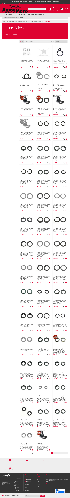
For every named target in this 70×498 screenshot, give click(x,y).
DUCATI (38, 473)
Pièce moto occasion (28, 476)
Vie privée (17, 483)
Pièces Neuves (21, 15)
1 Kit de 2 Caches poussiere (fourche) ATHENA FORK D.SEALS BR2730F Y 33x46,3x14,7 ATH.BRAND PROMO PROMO (43, 111)
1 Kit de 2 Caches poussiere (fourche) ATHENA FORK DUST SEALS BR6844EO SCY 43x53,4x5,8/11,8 (59, 206)
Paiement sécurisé (16, 475)
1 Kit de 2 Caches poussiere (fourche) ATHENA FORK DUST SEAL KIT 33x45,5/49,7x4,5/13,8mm (43, 134)
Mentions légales (16, 481)
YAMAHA (38, 476)
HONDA (38, 478)
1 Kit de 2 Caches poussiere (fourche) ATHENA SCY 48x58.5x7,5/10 (43, 325)
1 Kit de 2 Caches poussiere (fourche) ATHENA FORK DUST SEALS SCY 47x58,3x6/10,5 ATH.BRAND (43, 254)
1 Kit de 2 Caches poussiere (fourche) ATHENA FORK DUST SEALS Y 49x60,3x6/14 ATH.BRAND (59, 278)
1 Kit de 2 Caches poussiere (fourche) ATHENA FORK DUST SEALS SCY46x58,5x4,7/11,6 (59, 254)
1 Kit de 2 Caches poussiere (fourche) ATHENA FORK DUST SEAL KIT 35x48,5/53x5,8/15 (26, 158)
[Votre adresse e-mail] (32, 489)
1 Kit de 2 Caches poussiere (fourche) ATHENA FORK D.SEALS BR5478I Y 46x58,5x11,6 (59, 110)
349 (61, 453)
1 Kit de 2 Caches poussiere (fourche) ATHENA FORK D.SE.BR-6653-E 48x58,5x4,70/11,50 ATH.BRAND (59, 87)
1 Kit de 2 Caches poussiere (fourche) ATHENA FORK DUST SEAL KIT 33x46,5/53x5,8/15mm (59, 134)
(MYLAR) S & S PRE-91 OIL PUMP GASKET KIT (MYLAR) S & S (43, 62)
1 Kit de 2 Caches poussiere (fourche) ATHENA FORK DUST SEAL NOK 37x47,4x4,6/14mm (26, 182)
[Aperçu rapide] (30, 67)
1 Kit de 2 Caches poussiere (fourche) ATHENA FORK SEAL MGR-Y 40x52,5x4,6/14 (59, 302)
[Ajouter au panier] (32, 67)
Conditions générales (16, 478)
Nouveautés (28, 474)
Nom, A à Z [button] (58, 42)
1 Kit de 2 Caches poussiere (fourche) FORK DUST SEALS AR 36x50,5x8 (26, 349)
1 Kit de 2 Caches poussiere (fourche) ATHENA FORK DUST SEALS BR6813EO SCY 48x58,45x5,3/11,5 (26, 206)
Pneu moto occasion (28, 482)
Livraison (17, 473)
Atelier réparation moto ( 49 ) (36, 15)
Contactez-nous (18, 471)
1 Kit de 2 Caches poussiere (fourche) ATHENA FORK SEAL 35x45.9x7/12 (26, 301)
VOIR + (38, 479)
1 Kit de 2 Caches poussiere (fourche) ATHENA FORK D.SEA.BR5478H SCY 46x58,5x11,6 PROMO (26, 110)
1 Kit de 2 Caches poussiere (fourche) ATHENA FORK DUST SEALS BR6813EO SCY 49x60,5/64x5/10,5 (43, 206)
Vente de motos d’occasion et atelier (14, 18)
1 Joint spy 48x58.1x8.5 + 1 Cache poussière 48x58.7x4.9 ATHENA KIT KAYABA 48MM (43, 86)
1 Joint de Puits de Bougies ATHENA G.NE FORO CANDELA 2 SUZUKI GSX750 (26, 86)
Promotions (28, 473)
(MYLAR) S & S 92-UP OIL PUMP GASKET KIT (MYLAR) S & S (26, 62)
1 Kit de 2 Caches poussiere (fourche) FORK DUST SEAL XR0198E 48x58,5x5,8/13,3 (60, 325)
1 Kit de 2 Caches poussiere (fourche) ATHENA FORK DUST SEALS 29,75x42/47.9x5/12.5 (43, 182)
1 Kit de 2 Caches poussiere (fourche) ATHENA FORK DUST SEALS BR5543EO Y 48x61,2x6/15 (59, 182)
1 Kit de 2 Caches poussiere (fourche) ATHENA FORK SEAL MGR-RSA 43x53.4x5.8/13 (43, 302)
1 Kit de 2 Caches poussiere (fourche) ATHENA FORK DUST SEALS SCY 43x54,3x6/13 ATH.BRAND (59, 230)
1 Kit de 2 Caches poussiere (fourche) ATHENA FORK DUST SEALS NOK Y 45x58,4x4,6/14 (26, 230)
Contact (21, 3)
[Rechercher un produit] (36, 9)
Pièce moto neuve (28, 479)
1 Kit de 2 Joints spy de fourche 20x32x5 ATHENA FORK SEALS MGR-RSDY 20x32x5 (43, 349)
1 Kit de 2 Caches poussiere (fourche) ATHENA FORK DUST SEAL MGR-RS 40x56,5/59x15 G (59, 158)
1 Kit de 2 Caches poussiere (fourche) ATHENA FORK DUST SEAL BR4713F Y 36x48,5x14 (26, 134)
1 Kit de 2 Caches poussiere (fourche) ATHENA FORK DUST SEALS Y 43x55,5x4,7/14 (43, 278)
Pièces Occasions (9, 15)
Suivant (65, 453)
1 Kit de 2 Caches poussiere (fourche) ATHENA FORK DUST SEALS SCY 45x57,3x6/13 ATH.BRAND (26, 254)
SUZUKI (38, 474)
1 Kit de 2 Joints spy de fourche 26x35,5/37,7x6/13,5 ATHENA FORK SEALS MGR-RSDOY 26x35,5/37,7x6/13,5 (60, 375)
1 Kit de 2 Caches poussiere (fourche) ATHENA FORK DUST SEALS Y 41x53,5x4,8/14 (26, 278)
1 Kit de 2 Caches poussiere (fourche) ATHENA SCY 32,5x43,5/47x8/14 (26, 325)
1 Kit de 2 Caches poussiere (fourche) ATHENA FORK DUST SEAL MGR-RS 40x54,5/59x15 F (43, 158)
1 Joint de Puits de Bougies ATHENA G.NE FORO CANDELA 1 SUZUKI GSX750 (60, 62)
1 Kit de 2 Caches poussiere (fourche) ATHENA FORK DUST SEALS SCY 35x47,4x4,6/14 (43, 230)
